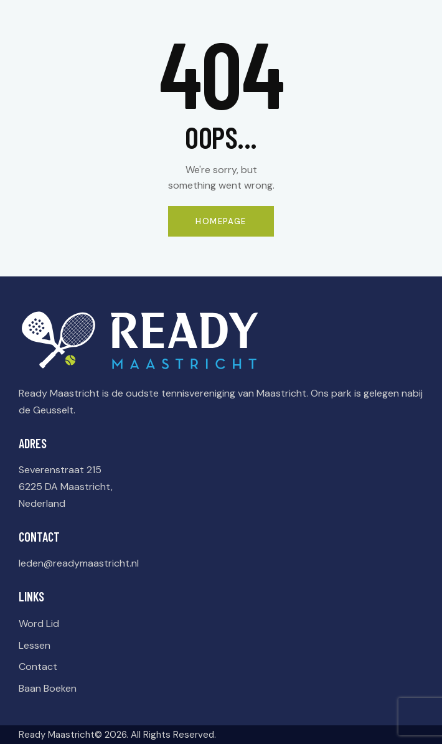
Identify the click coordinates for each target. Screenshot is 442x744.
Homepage (220, 221)
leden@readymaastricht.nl (79, 563)
